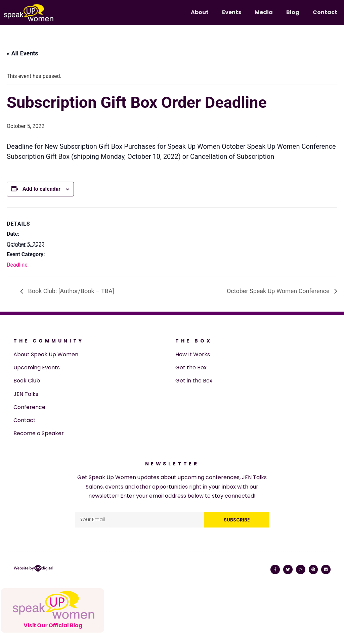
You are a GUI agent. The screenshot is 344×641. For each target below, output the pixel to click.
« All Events (22, 53)
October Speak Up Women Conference (279, 290)
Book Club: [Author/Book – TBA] (70, 290)
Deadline (17, 265)
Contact (325, 12)
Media (264, 12)
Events (231, 12)
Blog (292, 12)
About (200, 12)
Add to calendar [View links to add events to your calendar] (41, 189)
